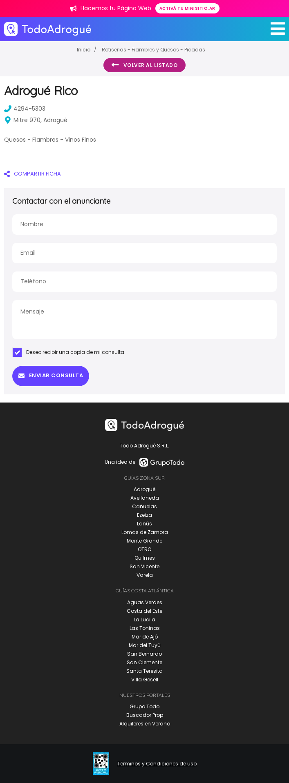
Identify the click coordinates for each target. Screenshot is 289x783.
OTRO (144, 549)
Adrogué (144, 489)
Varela (145, 575)
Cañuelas (144, 506)
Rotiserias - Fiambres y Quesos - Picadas (153, 49)
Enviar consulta (50, 375)
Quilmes (144, 557)
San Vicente (144, 566)
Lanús (144, 523)
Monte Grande (144, 540)
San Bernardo (144, 653)
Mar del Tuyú (145, 645)
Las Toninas (145, 628)
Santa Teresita (144, 670)
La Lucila (144, 619)
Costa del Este (144, 610)
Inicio (83, 49)
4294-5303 (24, 108)
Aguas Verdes (144, 602)
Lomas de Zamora (144, 532)
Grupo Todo (144, 706)
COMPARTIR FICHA (32, 174)
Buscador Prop (144, 715)
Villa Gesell (144, 679)
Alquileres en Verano (144, 723)
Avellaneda (144, 497)
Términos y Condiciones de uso (157, 764)
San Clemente (144, 662)
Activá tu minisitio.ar (187, 8)
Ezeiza (144, 515)
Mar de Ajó (145, 636)
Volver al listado (144, 65)
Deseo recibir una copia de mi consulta (68, 352)
